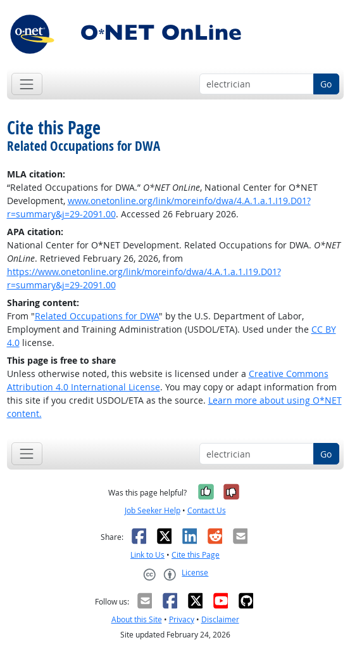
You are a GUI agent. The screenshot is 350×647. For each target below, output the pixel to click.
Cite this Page (196, 554)
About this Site (136, 619)
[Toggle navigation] (26, 84)
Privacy (181, 619)
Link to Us (147, 554)
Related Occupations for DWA (97, 316)
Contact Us (206, 510)
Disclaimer (220, 619)
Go (326, 84)
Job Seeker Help (152, 510)
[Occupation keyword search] (256, 84)
